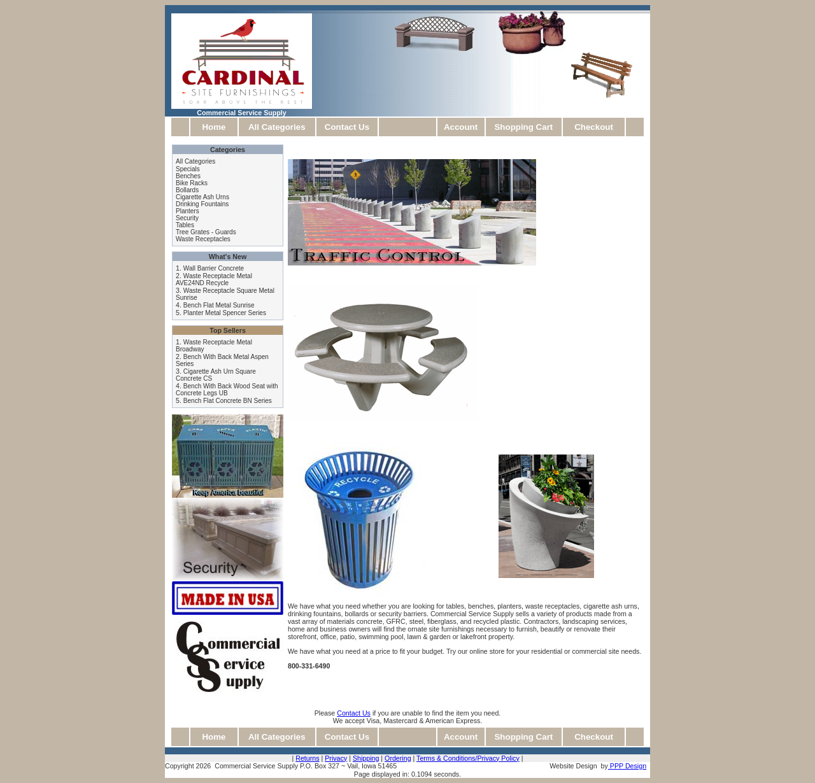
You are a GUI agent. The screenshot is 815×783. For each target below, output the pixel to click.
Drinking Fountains (202, 204)
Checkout (593, 127)
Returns (307, 758)
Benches (188, 176)
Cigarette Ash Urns (202, 197)
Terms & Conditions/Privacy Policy (468, 758)
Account (461, 127)
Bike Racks (192, 183)
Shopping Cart (523, 127)
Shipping (366, 758)
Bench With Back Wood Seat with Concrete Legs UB (227, 390)
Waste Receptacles (203, 239)
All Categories (277, 127)
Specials (188, 169)
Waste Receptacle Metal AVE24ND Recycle (214, 279)
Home (213, 127)
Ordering (398, 758)
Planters (187, 211)
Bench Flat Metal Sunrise (219, 305)
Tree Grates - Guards (206, 232)
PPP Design (627, 766)
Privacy (336, 758)
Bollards (187, 190)
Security (187, 218)
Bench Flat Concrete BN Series (227, 400)
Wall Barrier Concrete (213, 268)
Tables (185, 225)
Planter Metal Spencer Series (224, 312)
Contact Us (347, 127)
